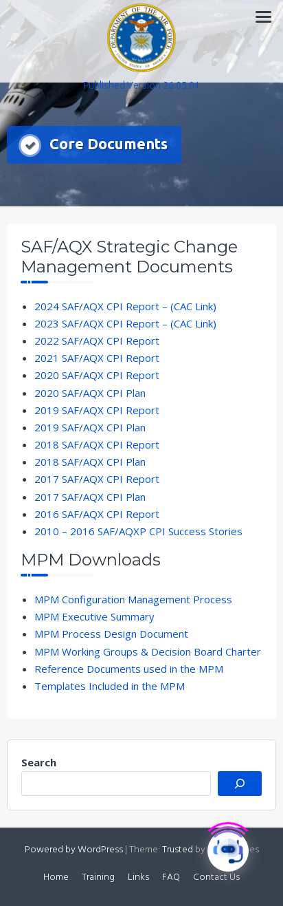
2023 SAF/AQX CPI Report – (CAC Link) (125, 323)
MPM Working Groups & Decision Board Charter (147, 651)
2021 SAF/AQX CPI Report (96, 358)
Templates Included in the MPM (109, 686)
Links (138, 877)
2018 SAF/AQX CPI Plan (90, 461)
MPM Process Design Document (111, 633)
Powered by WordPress (74, 850)
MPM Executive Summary (94, 616)
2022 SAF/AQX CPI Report (96, 340)
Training (98, 877)
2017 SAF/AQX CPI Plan (90, 497)
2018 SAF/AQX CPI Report (96, 444)
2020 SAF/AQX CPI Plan (90, 393)
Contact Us (216, 877)
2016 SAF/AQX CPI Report (96, 514)
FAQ (171, 877)
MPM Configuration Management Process (133, 599)
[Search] (240, 783)
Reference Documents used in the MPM (128, 669)
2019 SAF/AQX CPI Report (96, 410)
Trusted (177, 850)
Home (56, 877)
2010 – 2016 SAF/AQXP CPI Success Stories (138, 531)
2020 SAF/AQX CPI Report (96, 375)
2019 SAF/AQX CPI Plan (90, 427)
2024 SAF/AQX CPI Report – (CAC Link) (125, 306)
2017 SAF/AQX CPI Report (96, 479)
